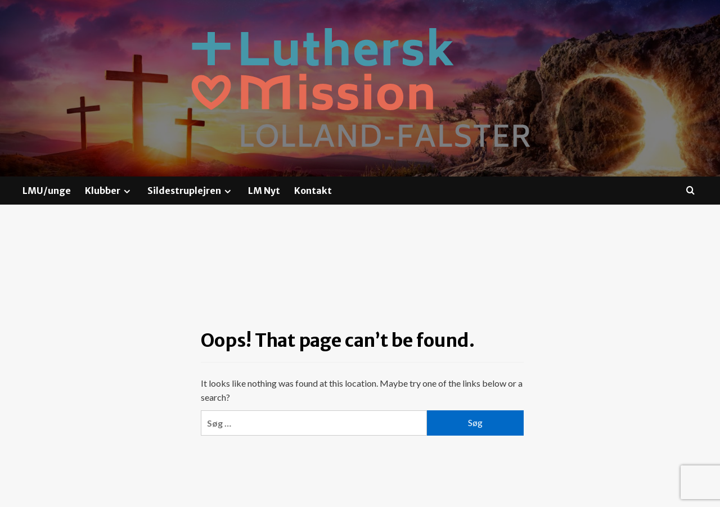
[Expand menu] (126, 191)
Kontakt (313, 190)
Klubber (109, 190)
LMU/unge (46, 190)
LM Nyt (264, 190)
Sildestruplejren (190, 190)
